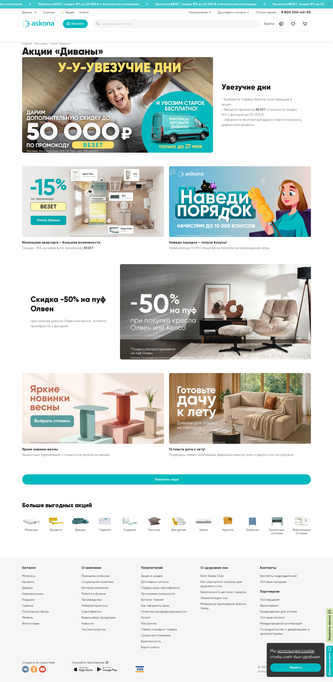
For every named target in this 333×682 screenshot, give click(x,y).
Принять (296, 667)
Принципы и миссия (95, 576)
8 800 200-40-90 (296, 12)
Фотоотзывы (31, 623)
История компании (95, 587)
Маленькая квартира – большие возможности (61, 242)
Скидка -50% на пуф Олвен (68, 304)
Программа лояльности (158, 593)
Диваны (27, 587)
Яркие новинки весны (40, 449)
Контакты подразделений (278, 576)
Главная (27, 43)
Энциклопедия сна (213, 598)
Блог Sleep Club (212, 576)
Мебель (27, 617)
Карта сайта (150, 647)
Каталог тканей (152, 599)
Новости (88, 623)
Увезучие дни (246, 87)
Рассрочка (149, 623)
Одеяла (27, 605)
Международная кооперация (281, 623)
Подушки (28, 599)
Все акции (41, 43)
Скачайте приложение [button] (88, 662)
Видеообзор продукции (98, 617)
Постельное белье (35, 611)
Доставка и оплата (155, 581)
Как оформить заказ (155, 605)
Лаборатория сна (94, 605)
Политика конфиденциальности (163, 611)
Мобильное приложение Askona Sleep (223, 606)
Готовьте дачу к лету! (187, 449)
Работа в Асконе (94, 593)
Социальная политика (97, 581)
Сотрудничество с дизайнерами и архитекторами (284, 631)
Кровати (28, 581)
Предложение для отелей (278, 611)
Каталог (75, 24)
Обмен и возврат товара (159, 629)
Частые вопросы (94, 629)
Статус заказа (266, 12)
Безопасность (151, 641)
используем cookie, (296, 650)
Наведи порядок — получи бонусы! (198, 242)
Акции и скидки (152, 576)
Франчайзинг (269, 605)
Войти (269, 24)
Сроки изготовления (156, 635)
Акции (67, 12)
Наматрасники (32, 593)
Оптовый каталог (272, 617)
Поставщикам (269, 599)
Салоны (49, 12)
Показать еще (167, 479)
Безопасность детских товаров (223, 592)
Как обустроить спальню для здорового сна (221, 584)
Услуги (84, 12)
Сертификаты (92, 611)
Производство (92, 599)
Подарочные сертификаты (160, 587)
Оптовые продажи (273, 581)
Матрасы (28, 576)
